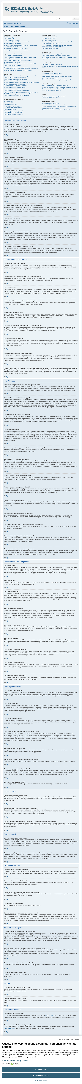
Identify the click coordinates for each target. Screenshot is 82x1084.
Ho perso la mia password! (11, 46)
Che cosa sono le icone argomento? (13, 114)
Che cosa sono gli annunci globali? (13, 107)
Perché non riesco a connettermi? (13, 43)
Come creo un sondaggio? (11, 80)
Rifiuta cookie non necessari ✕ (69, 1039)
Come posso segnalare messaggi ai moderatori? (16, 90)
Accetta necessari (41, 1075)
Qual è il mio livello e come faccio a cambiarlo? (16, 67)
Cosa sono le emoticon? (10, 104)
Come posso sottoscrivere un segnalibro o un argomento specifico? (59, 87)
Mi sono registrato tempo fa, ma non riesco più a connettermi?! (20, 45)
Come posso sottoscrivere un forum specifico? (54, 88)
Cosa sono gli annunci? (10, 109)
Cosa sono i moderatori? (48, 38)
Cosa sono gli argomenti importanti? (13, 111)
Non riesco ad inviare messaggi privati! (52, 54)
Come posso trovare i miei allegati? (51, 97)
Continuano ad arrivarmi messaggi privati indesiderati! (56, 55)
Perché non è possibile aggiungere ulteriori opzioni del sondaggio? (21, 82)
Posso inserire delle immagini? (12, 106)
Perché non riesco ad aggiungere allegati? (15, 87)
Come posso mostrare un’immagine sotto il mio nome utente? (20, 63)
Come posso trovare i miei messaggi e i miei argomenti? (56, 79)
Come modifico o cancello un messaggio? (15, 77)
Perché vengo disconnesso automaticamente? (16, 48)
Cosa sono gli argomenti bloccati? (13, 112)
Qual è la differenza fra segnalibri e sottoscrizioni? (55, 85)
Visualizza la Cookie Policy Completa (15, 1060)
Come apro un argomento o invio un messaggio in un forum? (20, 76)
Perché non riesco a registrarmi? (12, 40)
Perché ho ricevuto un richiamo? (12, 89)
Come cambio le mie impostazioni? (13, 55)
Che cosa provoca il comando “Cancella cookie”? (17, 50)
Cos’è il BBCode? (8, 101)
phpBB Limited (49, 1015)
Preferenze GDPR (41, 1081)
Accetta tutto (41, 1069)
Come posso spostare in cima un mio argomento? (17, 95)
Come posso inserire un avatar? (12, 65)
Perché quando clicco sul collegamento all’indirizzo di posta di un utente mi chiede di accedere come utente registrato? (21, 69)
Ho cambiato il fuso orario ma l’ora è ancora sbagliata (18, 60)
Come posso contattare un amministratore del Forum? (56, 109)
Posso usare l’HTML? (9, 102)
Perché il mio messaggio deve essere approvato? (17, 94)
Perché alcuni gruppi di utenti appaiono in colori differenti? (57, 45)
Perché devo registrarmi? (10, 37)
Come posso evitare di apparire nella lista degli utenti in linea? (20, 57)
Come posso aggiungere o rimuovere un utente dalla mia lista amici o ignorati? (60, 67)
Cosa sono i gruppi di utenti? (49, 40)
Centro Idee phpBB (9, 1028)
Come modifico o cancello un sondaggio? (15, 84)
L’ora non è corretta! (9, 58)
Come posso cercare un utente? (50, 78)
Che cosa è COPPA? (9, 38)
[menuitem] (19, 23)
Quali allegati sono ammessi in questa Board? (54, 96)
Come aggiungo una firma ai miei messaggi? (15, 79)
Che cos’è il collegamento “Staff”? (50, 48)
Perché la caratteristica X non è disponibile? (53, 105)
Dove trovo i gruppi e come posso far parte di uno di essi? (57, 41)
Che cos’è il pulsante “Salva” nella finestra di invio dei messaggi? (21, 92)
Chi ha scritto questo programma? (50, 103)
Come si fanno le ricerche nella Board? (52, 73)
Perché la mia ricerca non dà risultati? (51, 75)
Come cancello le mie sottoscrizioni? (51, 90)
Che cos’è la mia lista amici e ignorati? (52, 64)
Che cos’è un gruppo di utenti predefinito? (53, 46)
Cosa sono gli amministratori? (49, 37)
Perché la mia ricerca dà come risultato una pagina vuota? (57, 76)
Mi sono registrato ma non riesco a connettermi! (16, 41)
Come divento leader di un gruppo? (51, 43)
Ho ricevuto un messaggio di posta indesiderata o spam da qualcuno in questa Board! (59, 58)
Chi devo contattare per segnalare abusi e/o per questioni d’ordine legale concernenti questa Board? (59, 107)
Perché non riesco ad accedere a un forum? (15, 85)
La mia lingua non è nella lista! (12, 62)
